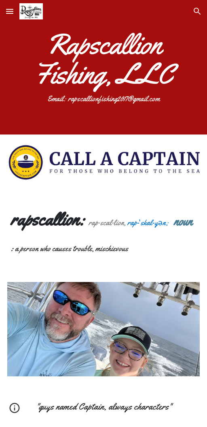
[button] (9, 11)
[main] (103, 67)
